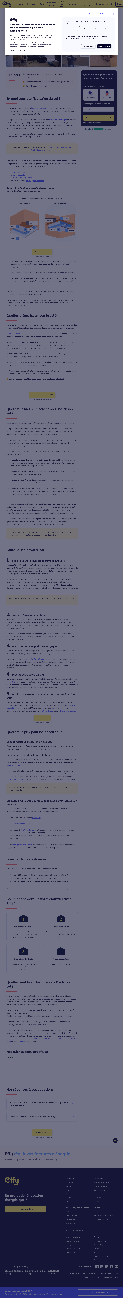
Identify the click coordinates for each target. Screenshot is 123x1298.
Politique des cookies (37, 46)
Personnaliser (88, 46)
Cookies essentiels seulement (102, 14)
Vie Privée (25, 50)
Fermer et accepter (104, 46)
